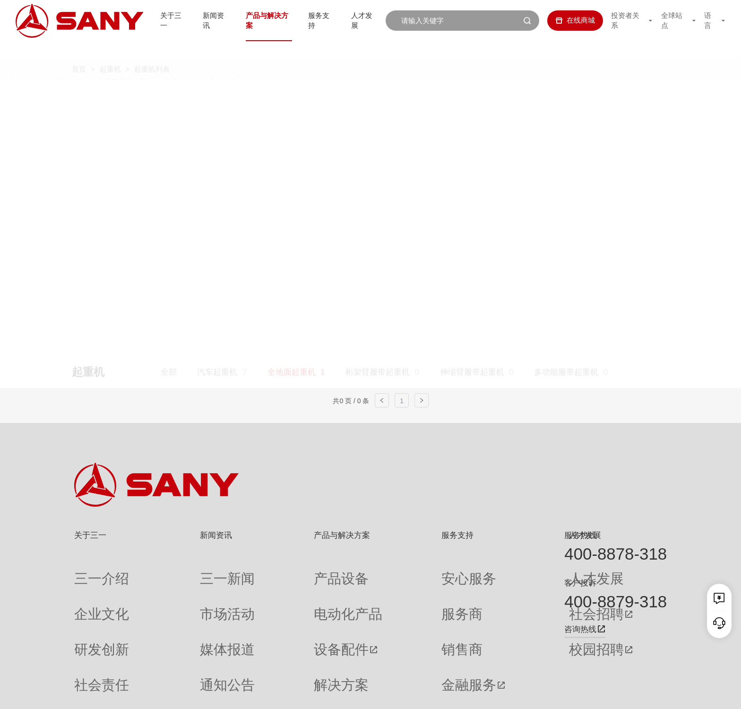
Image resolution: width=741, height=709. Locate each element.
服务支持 (321, 20)
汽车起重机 (217, 95)
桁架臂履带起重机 (377, 95)
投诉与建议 (391, 663)
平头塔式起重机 (189, 115)
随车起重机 (267, 115)
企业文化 (88, 589)
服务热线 (580, 535)
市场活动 (181, 589)
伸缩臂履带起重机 (472, 95)
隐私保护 (581, 693)
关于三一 (166, 20)
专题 (174, 663)
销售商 (384, 607)
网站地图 (515, 693)
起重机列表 (152, 51)
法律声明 (615, 693)
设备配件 (272, 607)
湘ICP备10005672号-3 (202, 693)
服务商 (384, 589)
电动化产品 (275, 589)
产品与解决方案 (266, 20)
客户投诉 (580, 583)
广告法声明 (651, 693)
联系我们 (548, 693)
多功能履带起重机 (566, 95)
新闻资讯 (211, 20)
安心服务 (387, 570)
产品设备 (272, 570)
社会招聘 (482, 588)
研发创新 (88, 607)
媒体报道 (181, 607)
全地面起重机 (291, 95)
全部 (169, 95)
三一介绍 (88, 570)
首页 (79, 51)
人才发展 (366, 20)
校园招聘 (482, 607)
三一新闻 (181, 570)
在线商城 (568, 20)
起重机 (110, 51)
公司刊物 (88, 663)
